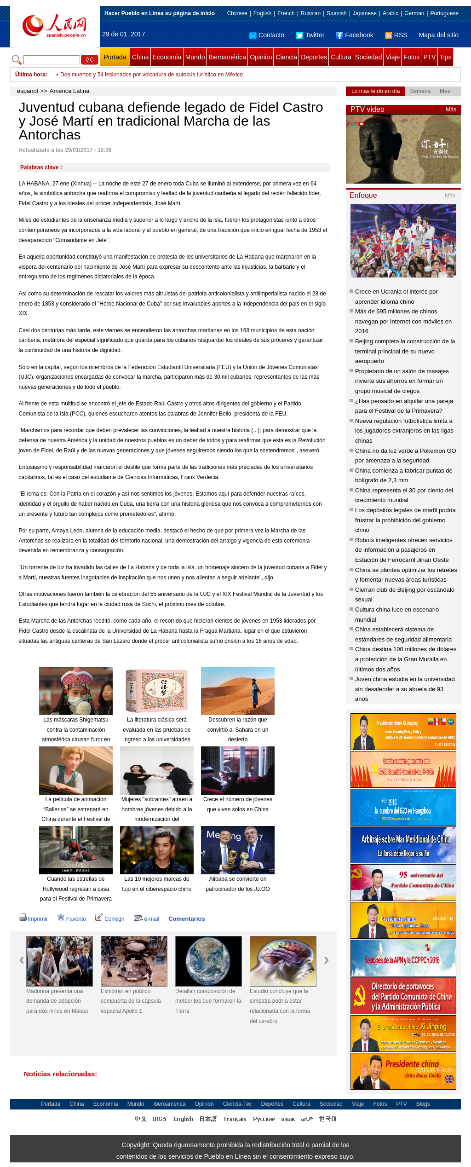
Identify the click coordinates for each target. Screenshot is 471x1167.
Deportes (314, 57)
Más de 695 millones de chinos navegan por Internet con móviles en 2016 (403, 321)
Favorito (71, 919)
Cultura (341, 57)
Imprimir (33, 919)
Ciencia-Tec (237, 1104)
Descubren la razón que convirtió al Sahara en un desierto (238, 729)
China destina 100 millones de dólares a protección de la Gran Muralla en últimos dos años (405, 659)
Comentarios (186, 918)
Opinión (261, 57)
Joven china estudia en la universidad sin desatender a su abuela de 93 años (405, 689)
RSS (396, 35)
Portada (114, 57)
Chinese (237, 13)
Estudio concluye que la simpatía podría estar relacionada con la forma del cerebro (280, 1006)
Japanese (365, 13)
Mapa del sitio (439, 35)
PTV (429, 57)
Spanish (336, 13)
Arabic (390, 13)
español (27, 90)
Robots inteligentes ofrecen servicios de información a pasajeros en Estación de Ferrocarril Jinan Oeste (404, 550)
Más (451, 109)
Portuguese (445, 13)
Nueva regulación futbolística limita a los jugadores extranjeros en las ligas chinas (404, 430)
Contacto (266, 35)
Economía (167, 57)
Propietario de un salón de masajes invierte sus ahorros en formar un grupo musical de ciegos (402, 381)
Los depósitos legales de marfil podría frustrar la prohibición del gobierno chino (405, 520)
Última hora (30, 74)
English (262, 13)
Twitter (310, 35)
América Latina (70, 90)
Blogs (423, 1104)
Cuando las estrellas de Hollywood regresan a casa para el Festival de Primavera (76, 889)
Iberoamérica (227, 57)
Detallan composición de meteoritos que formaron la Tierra (208, 1001)
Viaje (392, 57)
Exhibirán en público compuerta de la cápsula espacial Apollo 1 (131, 1001)
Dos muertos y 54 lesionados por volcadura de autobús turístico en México (151, 74)
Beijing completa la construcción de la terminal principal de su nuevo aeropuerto (405, 351)
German (414, 13)
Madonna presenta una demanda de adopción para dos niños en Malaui (57, 1001)
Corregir (109, 919)
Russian (311, 13)
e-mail (147, 919)
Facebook (354, 35)
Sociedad (368, 57)
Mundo (195, 57)
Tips (446, 57)
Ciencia (286, 57)
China (140, 57)
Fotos (411, 57)
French (285, 13)
